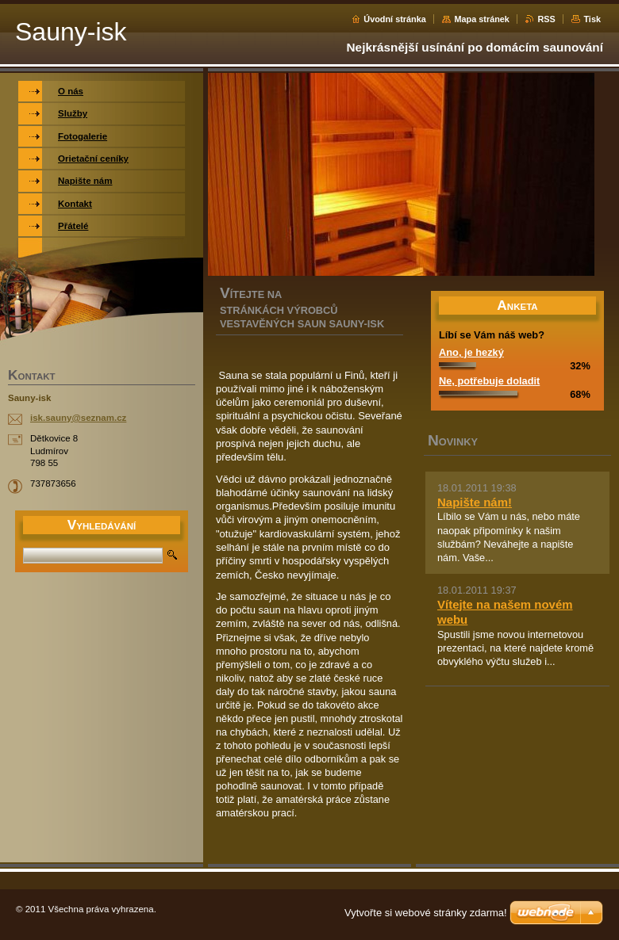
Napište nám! (474, 502)
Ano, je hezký (471, 352)
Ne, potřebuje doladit (489, 381)
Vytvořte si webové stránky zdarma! (425, 913)
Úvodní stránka (394, 19)
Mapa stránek (481, 19)
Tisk (592, 19)
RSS (546, 19)
